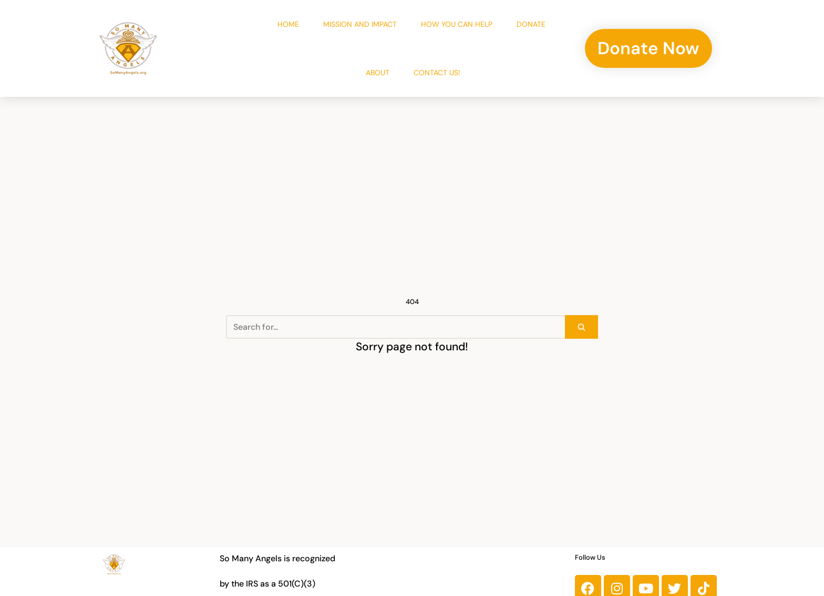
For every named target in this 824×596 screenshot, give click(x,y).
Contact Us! (437, 72)
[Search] (395, 327)
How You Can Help (456, 24)
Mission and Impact (360, 24)
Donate (531, 24)
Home (288, 24)
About (377, 72)
